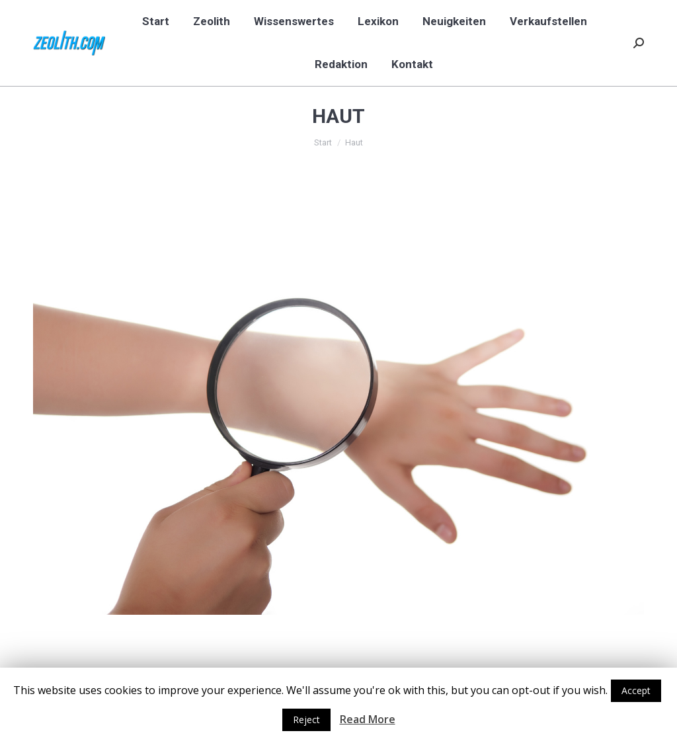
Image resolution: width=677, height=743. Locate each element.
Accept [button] (636, 690)
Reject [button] (306, 719)
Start (323, 142)
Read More (367, 719)
